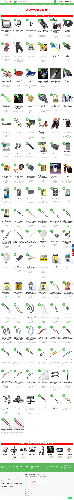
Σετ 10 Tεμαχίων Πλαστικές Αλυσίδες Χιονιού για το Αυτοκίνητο (19, 176)
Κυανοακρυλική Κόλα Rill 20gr (18, 199)
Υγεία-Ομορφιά (18, 58)
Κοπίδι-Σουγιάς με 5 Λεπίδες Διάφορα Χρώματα (6, 106)
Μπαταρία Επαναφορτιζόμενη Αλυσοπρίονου (55, 155)
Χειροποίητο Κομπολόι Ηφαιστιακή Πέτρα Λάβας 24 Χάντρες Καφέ (55, 221)
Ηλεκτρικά (32, 109)
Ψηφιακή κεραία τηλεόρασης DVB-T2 (30, 31)
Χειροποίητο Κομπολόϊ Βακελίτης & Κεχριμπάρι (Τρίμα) (43, 407)
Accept (70, 498)
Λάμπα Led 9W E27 (67, 199)
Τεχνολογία (65, 33)
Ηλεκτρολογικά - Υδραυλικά (18, 110)
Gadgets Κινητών (6, 157)
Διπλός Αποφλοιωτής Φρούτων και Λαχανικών (6, 81)
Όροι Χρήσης (27, 490)
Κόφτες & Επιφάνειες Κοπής (43, 58)
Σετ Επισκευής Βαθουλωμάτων (19, 154)
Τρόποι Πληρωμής (28, 495)
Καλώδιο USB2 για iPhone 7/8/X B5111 (18, 130)
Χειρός (4, 109)
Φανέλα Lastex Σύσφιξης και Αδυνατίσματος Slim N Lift (67, 130)
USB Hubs (43, 269)
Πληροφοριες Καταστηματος (7, 486)
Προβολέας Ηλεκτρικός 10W (18, 30)
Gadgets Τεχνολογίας (54, 202)
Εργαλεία (2, 58)
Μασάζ (46, 135)
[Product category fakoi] (14, 453)
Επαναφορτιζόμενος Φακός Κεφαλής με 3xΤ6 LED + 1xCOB (18, 407)
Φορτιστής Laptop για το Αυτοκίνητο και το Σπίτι (43, 265)
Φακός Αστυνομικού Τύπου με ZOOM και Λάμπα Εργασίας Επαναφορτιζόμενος (67, 243)
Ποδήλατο (22, 84)
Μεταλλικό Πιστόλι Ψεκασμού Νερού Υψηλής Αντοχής (6, 407)
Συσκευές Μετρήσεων (8, 58)
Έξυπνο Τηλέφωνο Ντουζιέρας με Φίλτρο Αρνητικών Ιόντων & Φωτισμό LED (19, 107)
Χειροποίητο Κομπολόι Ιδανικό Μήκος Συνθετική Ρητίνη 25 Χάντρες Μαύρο (31, 316)
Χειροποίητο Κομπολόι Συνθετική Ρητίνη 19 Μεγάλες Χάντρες (18, 382)
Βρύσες (14, 111)
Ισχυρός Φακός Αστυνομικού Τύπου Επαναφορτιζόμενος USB (55, 81)
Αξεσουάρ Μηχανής (30, 84)
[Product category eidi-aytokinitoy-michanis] (60, 452)
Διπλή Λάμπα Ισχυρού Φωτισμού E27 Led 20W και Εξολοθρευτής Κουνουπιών (6, 200)
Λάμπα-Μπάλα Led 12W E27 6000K (43, 242)
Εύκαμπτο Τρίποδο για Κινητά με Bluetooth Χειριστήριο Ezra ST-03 (31, 407)
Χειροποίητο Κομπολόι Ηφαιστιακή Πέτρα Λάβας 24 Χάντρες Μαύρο (67, 221)
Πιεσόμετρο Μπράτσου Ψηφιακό (67, 81)
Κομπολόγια (19, 224)
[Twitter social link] (73, 248)
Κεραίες (33, 33)
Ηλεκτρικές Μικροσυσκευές (30, 134)
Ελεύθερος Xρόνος (4, 320)
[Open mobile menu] (15, 2)
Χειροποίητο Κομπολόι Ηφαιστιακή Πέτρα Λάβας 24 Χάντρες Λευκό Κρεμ (31, 221)
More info (65, 498)
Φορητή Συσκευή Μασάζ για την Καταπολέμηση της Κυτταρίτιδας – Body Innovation (43, 131)
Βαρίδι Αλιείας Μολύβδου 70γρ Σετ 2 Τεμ (67, 265)
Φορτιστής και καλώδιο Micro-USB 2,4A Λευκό (55, 106)
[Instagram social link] (73, 250)
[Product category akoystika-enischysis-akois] (69, 453)
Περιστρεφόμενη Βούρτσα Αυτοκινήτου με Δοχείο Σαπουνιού (55, 55)
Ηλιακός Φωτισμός (55, 34)
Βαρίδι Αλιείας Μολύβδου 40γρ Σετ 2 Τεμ (6, 293)
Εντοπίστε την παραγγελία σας (30, 488)
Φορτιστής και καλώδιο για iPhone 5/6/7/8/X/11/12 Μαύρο (43, 200)
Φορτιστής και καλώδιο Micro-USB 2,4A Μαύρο (6, 221)
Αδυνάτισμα (21, 56)
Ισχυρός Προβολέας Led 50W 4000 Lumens (6, 31)
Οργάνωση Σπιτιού (6, 179)
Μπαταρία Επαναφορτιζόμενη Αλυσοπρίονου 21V (31, 176)
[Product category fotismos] (5, 451)
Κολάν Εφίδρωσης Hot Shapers (67, 176)
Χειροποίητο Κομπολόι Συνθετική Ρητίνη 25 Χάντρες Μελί (18, 316)
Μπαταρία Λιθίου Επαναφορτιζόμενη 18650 (31, 54)
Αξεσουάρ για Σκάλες (6, 180)
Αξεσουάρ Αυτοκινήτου (43, 270)
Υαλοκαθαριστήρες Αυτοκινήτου (55, 387)
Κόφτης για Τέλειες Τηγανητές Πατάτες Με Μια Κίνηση (68, 293)
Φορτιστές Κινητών (53, 107)
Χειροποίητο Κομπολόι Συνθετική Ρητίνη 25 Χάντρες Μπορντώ (6, 316)
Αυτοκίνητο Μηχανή (55, 57)
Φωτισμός (41, 34)
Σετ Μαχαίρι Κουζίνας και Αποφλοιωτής (43, 54)
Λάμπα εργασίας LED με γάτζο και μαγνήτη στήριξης (43, 31)
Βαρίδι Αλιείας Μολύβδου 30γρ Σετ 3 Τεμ (19, 293)
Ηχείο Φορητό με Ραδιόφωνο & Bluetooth (55, 199)
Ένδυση (57, 132)
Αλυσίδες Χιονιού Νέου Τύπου (19, 180)
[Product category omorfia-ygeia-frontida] (23, 452)
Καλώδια (65, 34)
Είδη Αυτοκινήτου (55, 59)
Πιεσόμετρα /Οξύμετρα (67, 82)
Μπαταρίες (29, 56)
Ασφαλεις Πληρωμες (5, 475)
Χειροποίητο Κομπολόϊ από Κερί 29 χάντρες (18, 430)
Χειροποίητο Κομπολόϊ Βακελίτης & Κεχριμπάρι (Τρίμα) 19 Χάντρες (55, 407)
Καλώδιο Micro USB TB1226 (55, 241)
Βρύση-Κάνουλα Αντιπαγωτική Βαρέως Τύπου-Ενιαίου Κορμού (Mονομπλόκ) (30, 266)
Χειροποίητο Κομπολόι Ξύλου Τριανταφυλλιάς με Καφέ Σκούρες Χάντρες (6, 242)
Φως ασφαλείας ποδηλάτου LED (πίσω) (18, 81)
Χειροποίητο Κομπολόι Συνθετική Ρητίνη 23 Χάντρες (6, 382)
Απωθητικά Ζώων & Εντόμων (55, 179)
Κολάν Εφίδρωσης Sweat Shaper (18, 54)
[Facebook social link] (73, 245)
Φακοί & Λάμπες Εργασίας (43, 35)
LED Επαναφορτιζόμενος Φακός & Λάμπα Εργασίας (6, 130)
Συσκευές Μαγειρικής (30, 132)
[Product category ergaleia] (42, 451)
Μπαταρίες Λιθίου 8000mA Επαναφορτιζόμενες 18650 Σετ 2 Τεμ (43, 155)
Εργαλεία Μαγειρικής (6, 84)
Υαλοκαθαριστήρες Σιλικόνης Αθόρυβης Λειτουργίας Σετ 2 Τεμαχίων (55, 382)
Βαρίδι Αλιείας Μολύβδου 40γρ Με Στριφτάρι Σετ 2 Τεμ (55, 265)
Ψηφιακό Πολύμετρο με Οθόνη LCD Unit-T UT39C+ (6, 54)
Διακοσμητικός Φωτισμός (43, 85)
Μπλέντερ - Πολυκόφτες (68, 153)
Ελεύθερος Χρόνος (17, 84)
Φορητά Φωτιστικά (43, 36)
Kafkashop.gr (3, 488)
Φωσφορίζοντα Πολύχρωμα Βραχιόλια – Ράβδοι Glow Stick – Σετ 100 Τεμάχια (43, 81)
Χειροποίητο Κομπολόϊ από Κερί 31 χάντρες (6, 430)
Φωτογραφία (31, 411)
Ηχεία (59, 202)
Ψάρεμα (55, 267)
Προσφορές (31, 34)
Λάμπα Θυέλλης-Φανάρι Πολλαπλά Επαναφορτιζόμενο (55, 31)
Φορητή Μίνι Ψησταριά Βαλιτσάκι (31, 130)
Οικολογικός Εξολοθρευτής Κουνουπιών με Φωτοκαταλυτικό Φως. (55, 176)
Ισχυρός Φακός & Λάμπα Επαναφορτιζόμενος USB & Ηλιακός (67, 55)
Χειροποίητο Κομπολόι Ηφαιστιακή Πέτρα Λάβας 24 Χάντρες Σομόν (43, 221)
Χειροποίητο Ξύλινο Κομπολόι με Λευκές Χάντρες (30, 242)
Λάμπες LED (45, 34)
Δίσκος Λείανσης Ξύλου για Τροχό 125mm (31, 106)
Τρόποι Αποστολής (28, 494)
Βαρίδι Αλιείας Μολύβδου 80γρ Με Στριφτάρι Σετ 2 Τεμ (31, 293)
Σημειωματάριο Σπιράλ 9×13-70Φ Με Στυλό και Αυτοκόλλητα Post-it (43, 176)
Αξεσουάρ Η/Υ (69, 33)
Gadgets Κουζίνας (43, 56)
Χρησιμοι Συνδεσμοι (29, 486)
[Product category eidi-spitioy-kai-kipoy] (51, 452)
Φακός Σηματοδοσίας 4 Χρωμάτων (30, 154)
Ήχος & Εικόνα (29, 33)
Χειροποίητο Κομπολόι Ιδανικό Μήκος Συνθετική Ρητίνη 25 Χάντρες (55, 316)
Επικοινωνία (36, 468)
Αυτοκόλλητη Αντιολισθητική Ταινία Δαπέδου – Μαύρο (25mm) (6, 176)
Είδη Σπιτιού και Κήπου (6, 56)
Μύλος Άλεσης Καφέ (67, 151)
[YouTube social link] (73, 252)
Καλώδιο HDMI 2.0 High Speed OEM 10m (67, 31)
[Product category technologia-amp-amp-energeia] (32, 451)
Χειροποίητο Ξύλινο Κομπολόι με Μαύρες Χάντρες (19, 221)
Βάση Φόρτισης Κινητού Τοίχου (6, 154)
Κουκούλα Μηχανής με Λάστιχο (31, 81)
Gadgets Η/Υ (15, 267)
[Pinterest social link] (73, 254)
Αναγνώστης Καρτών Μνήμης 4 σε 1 (19, 265)
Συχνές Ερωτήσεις (28, 491)
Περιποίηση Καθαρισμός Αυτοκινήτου (55, 61)
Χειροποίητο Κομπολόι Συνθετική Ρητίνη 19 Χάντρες (43, 338)
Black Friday (45, 33)
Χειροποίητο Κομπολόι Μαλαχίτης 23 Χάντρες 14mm (18, 242)
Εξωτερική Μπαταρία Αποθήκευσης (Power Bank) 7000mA (31, 200)
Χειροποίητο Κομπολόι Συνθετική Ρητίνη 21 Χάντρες (55, 338)
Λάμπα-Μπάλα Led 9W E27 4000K (6, 265)
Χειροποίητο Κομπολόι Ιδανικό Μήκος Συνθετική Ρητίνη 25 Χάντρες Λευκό (43, 316)
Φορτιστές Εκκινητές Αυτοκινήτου (43, 273)
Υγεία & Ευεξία (16, 56)
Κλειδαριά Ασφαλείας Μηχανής (43, 106)
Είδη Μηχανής (30, 82)
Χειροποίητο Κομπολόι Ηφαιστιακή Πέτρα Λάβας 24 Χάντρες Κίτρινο (55, 293)
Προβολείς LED (6, 33)
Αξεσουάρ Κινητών (6, 156)
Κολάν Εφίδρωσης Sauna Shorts (55, 130)
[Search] (37, 1)
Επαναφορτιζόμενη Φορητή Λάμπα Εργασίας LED (67, 382)
